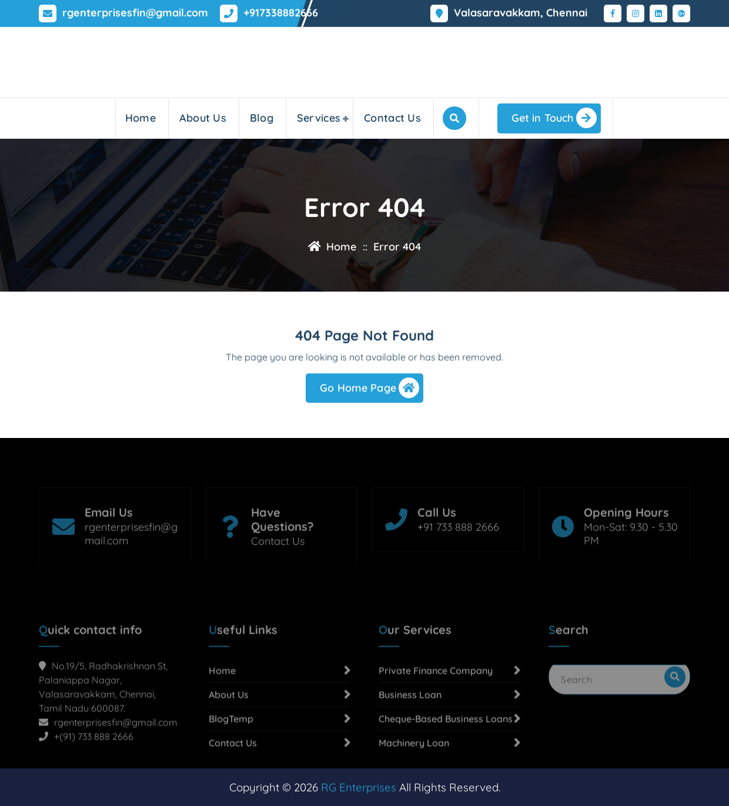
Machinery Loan (414, 788)
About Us (202, 118)
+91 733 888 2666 (458, 553)
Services (318, 118)
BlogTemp (231, 764)
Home (140, 118)
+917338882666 (280, 11)
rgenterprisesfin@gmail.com (135, 11)
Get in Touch (554, 118)
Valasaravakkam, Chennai (520, 11)
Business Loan (410, 739)
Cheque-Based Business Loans (446, 764)
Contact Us (392, 118)
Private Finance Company (436, 715)
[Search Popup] (454, 118)
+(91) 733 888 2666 (93, 781)
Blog (261, 118)
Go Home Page (369, 390)
